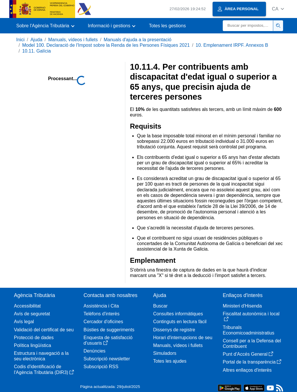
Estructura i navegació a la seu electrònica (41, 356)
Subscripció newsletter (107, 358)
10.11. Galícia (36, 50)
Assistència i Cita (101, 305)
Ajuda (36, 39)
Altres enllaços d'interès (247, 370)
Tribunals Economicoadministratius (248, 330)
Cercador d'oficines (103, 321)
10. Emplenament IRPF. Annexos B (232, 45)
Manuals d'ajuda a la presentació (137, 39)
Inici (20, 39)
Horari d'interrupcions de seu (182, 337)
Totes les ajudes (169, 361)
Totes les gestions (167, 25)
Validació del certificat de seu (44, 329)
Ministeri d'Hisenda (242, 305)
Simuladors (164, 353)
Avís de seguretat (32, 313)
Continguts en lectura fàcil (180, 321)
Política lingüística (32, 345)
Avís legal (24, 321)
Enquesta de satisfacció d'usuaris (108, 340)
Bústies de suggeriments (109, 329)
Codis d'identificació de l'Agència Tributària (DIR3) (44, 369)
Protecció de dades (34, 337)
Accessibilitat (27, 305)
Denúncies (95, 350)
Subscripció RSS (101, 366)
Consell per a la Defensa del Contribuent (252, 343)
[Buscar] (248, 25)
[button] (278, 8)
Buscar (160, 305)
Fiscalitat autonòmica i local (251, 316)
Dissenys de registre (174, 329)
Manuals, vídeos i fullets (73, 39)
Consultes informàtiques (178, 313)
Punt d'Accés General (248, 354)
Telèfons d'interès (101, 313)
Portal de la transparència (252, 361)
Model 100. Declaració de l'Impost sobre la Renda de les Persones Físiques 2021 (106, 45)
